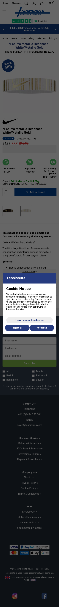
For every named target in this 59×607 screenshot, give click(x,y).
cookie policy (28, 299)
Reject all (17, 327)
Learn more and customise (29, 320)
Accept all (42, 327)
